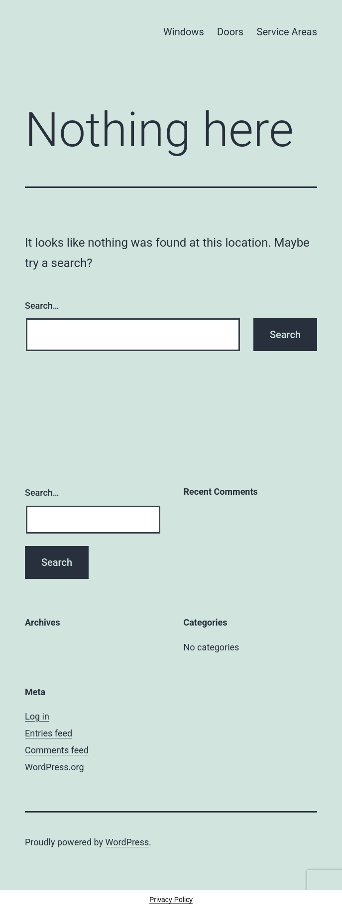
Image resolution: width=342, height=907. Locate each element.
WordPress (127, 842)
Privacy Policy (171, 900)
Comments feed (57, 750)
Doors (230, 32)
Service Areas (287, 32)
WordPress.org (54, 767)
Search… (42, 305)
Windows (183, 32)
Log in (37, 716)
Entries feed (48, 733)
